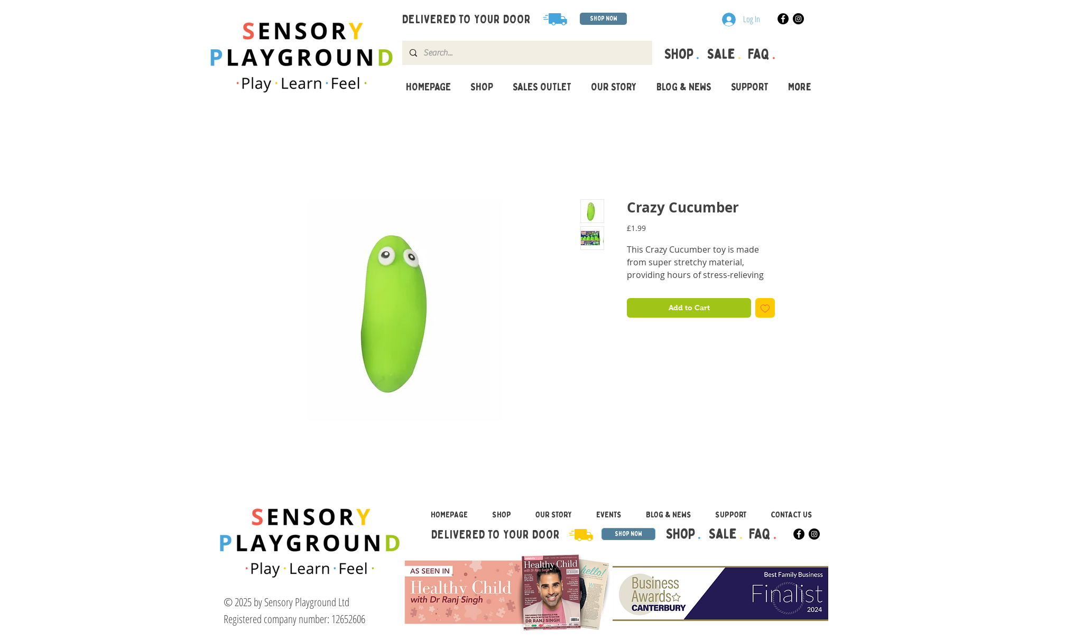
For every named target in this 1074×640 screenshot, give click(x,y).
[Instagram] (798, 18)
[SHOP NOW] (603, 19)
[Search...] (526, 53)
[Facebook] (783, 18)
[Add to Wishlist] (765, 308)
